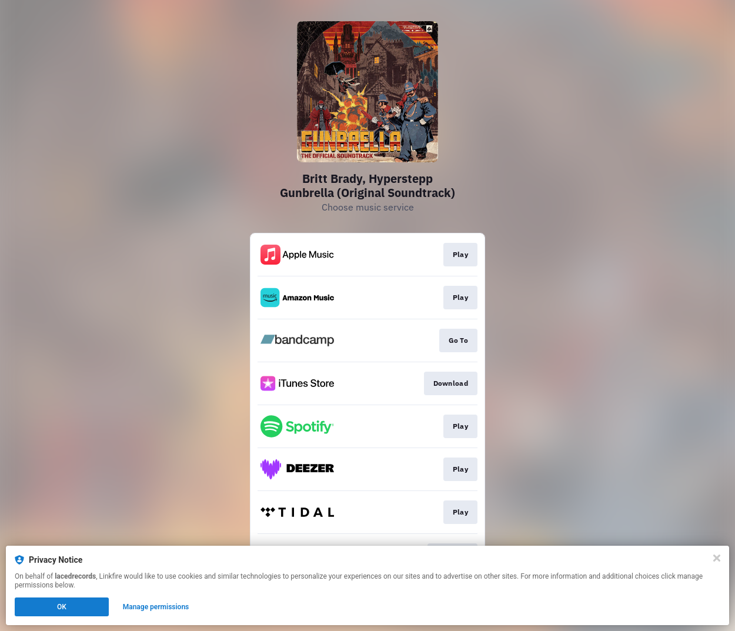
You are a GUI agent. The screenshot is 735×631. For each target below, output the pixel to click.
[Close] (716, 558)
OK (61, 607)
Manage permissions (156, 607)
